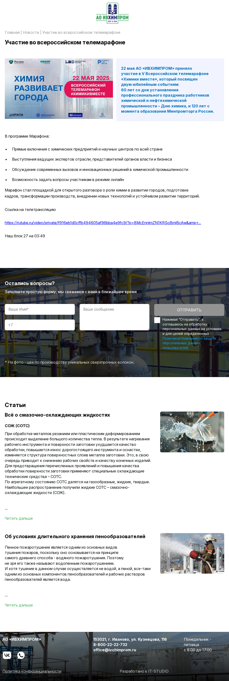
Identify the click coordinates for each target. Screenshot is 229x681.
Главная (12, 32)
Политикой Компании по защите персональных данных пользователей (189, 343)
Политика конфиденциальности (31, 671)
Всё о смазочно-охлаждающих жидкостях (57, 415)
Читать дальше (19, 518)
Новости (31, 32)
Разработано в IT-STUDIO (144, 671)
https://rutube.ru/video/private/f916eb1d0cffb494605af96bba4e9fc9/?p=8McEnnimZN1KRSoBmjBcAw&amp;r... (103, 222)
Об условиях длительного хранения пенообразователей (75, 536)
